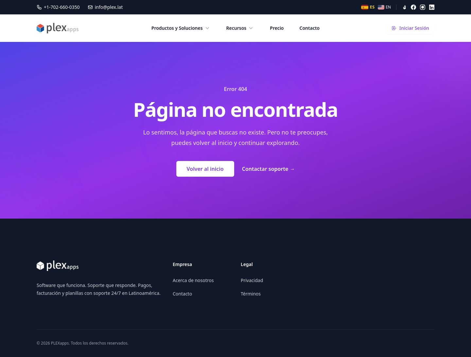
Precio (277, 28)
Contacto (310, 28)
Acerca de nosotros (193, 280)
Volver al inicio (205, 168)
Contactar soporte (268, 168)
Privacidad (252, 280)
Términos (251, 294)
